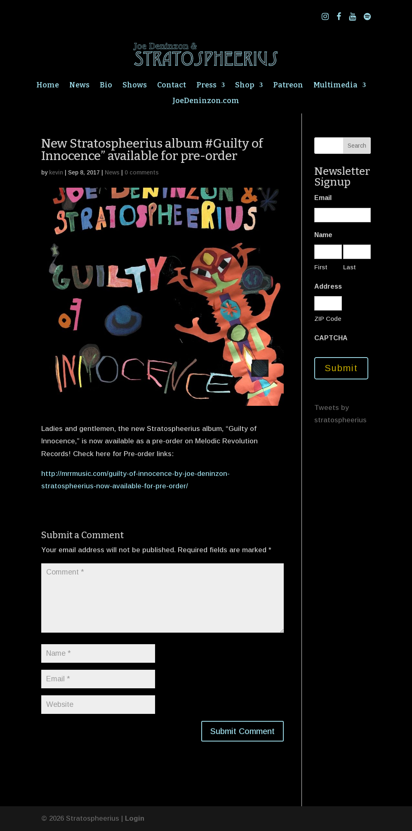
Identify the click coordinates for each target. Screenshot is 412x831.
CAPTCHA (331, 337)
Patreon (288, 85)
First (320, 267)
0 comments (142, 172)
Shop (244, 85)
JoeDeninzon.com (205, 101)
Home (47, 85)
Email (323, 197)
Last (349, 267)
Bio (106, 85)
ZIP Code (327, 318)
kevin (56, 172)
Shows (134, 85)
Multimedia (335, 85)
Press (206, 85)
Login (134, 818)
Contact (171, 85)
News (79, 85)
